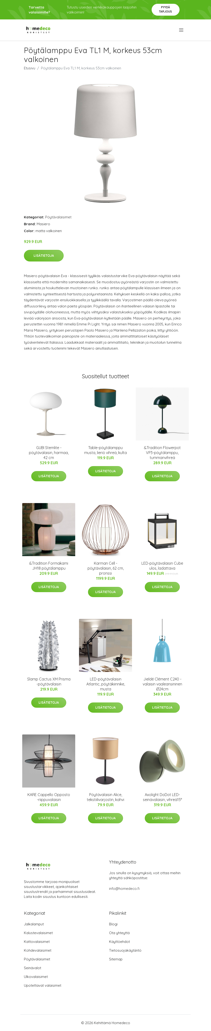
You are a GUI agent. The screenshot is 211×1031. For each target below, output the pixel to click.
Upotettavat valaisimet (42, 985)
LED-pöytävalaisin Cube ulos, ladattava (162, 566)
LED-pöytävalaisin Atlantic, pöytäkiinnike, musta (105, 684)
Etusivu (29, 68)
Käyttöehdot (119, 941)
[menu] (181, 30)
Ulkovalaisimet (36, 976)
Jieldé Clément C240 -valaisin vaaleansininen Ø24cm (162, 684)
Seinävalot (32, 968)
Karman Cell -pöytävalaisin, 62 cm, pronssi (106, 568)
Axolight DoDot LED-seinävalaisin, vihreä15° (162, 797)
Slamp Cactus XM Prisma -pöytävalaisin (48, 681)
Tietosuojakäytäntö (125, 950)
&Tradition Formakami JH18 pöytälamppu (48, 566)
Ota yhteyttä (119, 933)
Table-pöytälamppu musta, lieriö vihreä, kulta (105, 450)
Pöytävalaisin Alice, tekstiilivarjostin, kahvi (105, 797)
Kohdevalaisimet (37, 950)
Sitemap (116, 959)
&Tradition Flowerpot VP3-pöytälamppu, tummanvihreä (162, 452)
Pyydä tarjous (165, 9)
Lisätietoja (44, 255)
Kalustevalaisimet (38, 933)
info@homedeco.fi (124, 888)
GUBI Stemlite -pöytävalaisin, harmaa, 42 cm (49, 452)
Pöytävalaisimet (58, 217)
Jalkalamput (34, 924)
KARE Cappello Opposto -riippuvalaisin (48, 797)
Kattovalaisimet (37, 941)
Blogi (113, 924)
